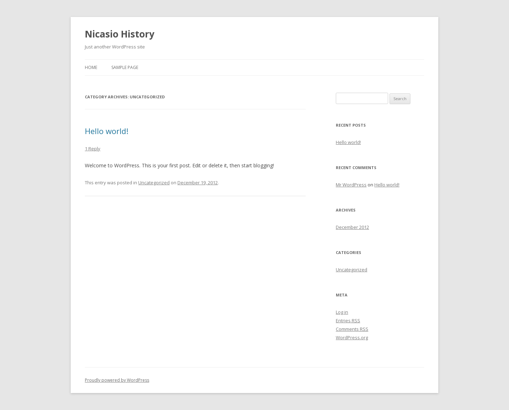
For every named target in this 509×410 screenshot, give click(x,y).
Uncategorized (154, 182)
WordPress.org (352, 337)
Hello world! (106, 131)
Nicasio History (119, 34)
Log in (342, 312)
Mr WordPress (351, 184)
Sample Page (124, 67)
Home (91, 67)
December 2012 (352, 227)
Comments (352, 329)
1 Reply (92, 148)
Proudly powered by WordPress (117, 380)
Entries (348, 320)
